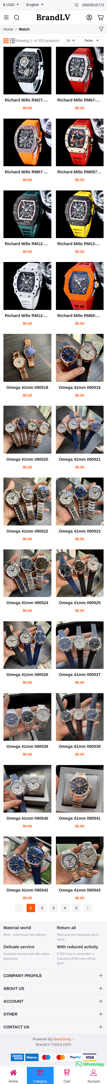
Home (8, 29)
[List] (12, 41)
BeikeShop (62, 1039)
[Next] (88, 908)
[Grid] (6, 41)
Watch (24, 29)
